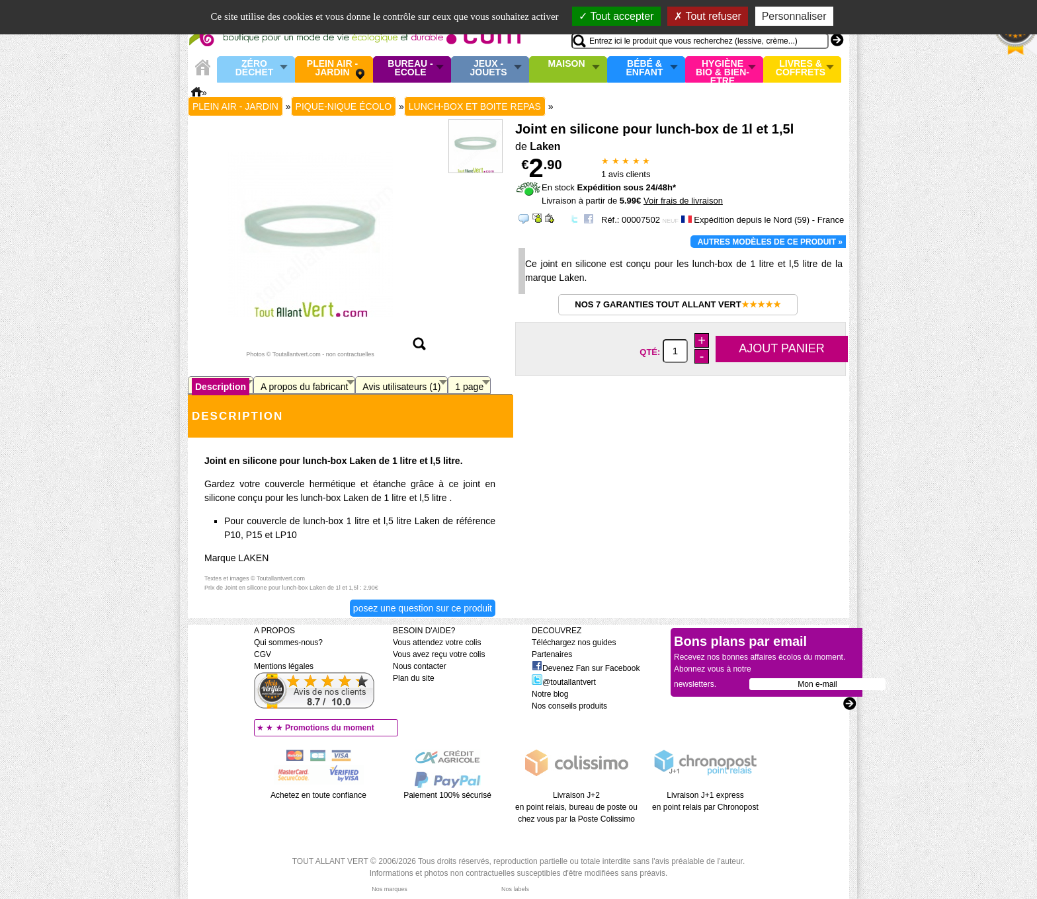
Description (220, 386)
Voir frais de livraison (683, 201)
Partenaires (552, 654)
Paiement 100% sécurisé (447, 795)
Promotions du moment (329, 727)
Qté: (651, 351)
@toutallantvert (564, 682)
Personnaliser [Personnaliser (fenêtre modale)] (794, 16)
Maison (566, 64)
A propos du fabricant (304, 386)
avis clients (625, 174)
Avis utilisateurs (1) (401, 386)
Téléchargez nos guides (574, 642)
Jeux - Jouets (488, 68)
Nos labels (515, 889)
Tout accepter (616, 16)
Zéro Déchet (254, 68)
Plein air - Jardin (332, 68)
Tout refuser (707, 16)
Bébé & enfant (644, 68)
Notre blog (550, 694)
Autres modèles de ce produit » (770, 242)
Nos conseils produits (569, 706)
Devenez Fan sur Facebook (586, 668)
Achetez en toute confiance (318, 795)
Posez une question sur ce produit (422, 608)
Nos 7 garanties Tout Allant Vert (677, 304)
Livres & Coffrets (800, 68)
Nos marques (389, 889)
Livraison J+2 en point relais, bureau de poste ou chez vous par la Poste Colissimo (576, 807)
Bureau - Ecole (410, 68)
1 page (469, 386)
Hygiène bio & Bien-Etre (722, 69)
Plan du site (414, 678)
